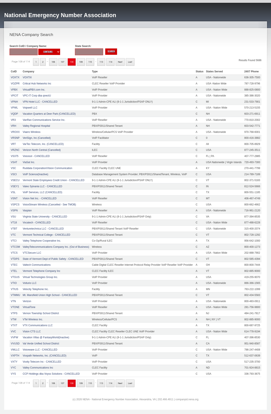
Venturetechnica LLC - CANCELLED (43, 228)
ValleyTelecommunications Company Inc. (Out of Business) (56, 246)
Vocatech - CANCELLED (37, 222)
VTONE (15, 307)
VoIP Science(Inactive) (35, 174)
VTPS (14, 313)
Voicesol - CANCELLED (36, 156)
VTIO (14, 283)
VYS (13, 373)
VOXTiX (27, 77)
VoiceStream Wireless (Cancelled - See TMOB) (49, 204)
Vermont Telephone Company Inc (41, 271)
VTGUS (15, 277)
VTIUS (14, 289)
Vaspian (27, 210)
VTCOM (15, 246)
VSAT (14, 162)
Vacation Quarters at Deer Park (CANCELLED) (49, 113)
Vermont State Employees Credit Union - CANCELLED (53, 180)
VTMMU (15, 295)
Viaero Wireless (31, 132)
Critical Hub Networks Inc (37, 83)
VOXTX (15, 77)
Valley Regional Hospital (36, 125)
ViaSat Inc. (29, 162)
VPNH (14, 101)
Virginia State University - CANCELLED (45, 216)
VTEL (14, 271)
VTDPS (15, 258)
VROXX (15, 132)
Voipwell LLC (30, 107)
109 (81, 62)
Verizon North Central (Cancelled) (42, 150)
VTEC (14, 264)
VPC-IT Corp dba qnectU (37, 95)
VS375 (14, 156)
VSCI (14, 174)
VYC (13, 367)
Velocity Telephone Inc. (36, 289)
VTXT (14, 325)
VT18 (14, 222)
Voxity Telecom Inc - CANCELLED (42, 361)
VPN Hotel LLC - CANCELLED (40, 101)
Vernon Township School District (41, 313)
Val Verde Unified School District (41, 343)
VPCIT (14, 95)
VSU (13, 216)
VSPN (14, 210)
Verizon (27, 301)
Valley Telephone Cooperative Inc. (42, 240)
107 (62, 62)
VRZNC (15, 150)
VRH (13, 125)
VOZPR (15, 83)
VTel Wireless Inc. (33, 319)
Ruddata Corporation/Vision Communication (47, 168)
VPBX (14, 89)
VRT (13, 144)
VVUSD (15, 343)
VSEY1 (15, 186)
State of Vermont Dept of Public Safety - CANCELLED (53, 258)
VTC (13, 234)
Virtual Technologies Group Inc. (40, 277)
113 (101, 62)
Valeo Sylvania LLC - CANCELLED (42, 186)
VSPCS (15, 204)
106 (53, 62)
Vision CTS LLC (32, 331)
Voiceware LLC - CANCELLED (40, 349)
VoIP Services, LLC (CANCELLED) (42, 192)
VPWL (14, 107)
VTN (13, 301)
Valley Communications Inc (38, 367)
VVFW (14, 337)
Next (120, 62)
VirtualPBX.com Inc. (34, 89)
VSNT (14, 198)
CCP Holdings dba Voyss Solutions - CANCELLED (51, 373)
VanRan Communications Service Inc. (44, 119)
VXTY (14, 361)
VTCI (14, 240)
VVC (13, 331)
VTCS (14, 252)
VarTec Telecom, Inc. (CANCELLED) (43, 144)
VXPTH (15, 355)
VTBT (14, 228)
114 (110, 62)
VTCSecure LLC (32, 252)
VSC (13, 168)
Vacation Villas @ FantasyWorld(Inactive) (46, 337)
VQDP (14, 113)
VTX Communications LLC (38, 325)
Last (130, 62)
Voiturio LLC (29, 283)
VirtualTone (29, 307)
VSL (13, 192)
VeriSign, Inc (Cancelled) (37, 137)
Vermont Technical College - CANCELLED (46, 234)
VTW (14, 319)
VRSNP (15, 137)
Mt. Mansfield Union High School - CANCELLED (50, 295)
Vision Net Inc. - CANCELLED (40, 198)
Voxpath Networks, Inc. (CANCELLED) (44, 355)
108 (71, 62)
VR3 (13, 119)
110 (90, 62)
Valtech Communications (37, 264)
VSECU (15, 180)
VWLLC (15, 349)
